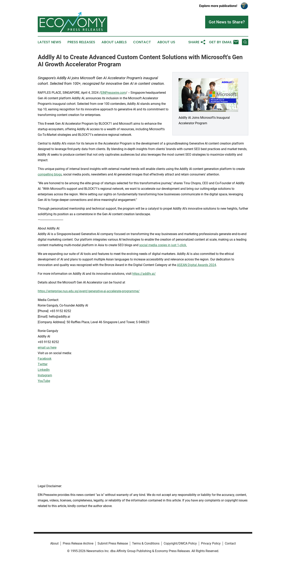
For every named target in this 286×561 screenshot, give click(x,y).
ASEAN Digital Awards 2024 (196, 265)
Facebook (44, 359)
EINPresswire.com (113, 92)
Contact (142, 42)
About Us (166, 42)
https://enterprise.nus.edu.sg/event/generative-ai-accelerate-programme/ (89, 291)
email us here (47, 347)
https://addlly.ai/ (144, 274)
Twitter (42, 364)
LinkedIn (44, 370)
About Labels (114, 42)
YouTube (44, 381)
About (54, 543)
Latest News (49, 42)
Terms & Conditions (145, 543)
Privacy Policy (211, 543)
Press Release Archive (78, 543)
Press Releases (81, 42)
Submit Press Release (113, 543)
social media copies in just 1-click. (163, 245)
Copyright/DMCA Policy (180, 543)
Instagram (45, 375)
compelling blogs (50, 174)
